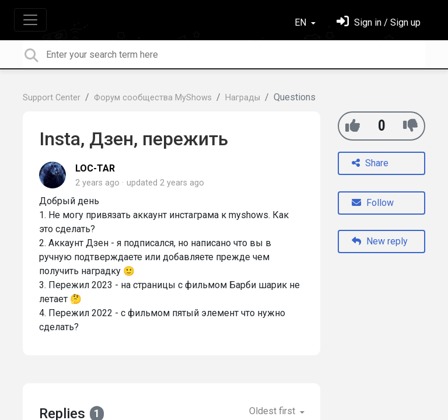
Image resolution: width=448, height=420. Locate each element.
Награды (242, 98)
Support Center (51, 98)
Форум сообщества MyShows (153, 98)
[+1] (352, 125)
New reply (380, 241)
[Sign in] (378, 22)
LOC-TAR (95, 168)
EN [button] (302, 22)
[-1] (410, 125)
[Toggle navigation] (30, 20)
